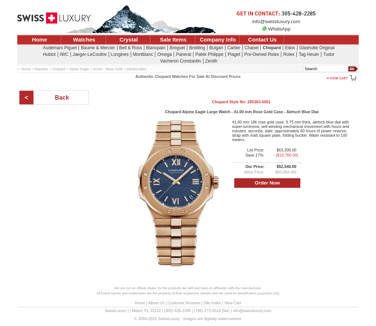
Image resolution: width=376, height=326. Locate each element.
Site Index (212, 303)
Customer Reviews (183, 303)
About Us (156, 303)
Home (39, 40)
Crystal (129, 40)
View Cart (232, 303)
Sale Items (173, 40)
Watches (84, 40)
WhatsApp (276, 29)
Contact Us (262, 40)
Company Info (218, 40)
